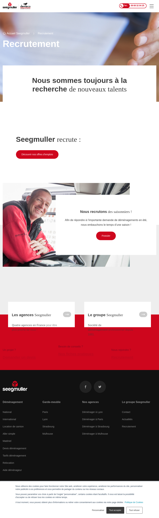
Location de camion (13, 430)
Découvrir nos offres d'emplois (37, 154)
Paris (45, 415)
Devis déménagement (14, 451)
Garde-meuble (52, 405)
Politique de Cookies (134, 502)
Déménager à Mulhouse (95, 437)
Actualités (127, 422)
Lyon (45, 422)
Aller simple (9, 437)
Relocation (8, 466)
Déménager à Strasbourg (95, 430)
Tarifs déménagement (14, 459)
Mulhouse (48, 437)
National (7, 415)
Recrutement (129, 430)
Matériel (7, 444)
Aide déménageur (12, 473)
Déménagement (13, 405)
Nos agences (90, 405)
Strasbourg (48, 430)
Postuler (106, 235)
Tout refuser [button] (134, 510)
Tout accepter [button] (115, 510)
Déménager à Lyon (92, 415)
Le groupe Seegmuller (136, 405)
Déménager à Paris (92, 422)
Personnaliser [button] (98, 510)
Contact (126, 415)
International (9, 422)
